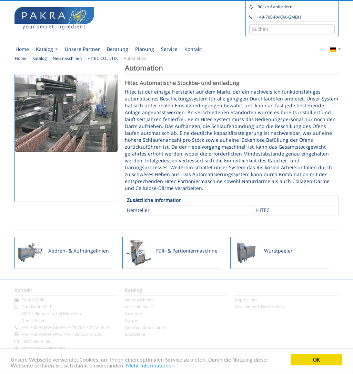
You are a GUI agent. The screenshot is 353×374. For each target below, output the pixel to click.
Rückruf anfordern (275, 7)
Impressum (246, 300)
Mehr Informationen (150, 366)
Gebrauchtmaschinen (145, 327)
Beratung (117, 49)
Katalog (47, 49)
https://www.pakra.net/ (43, 348)
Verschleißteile (139, 307)
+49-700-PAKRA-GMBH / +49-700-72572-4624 (65, 327)
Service (169, 49)
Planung (144, 49)
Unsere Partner (82, 49)
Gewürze (133, 314)
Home (22, 49)
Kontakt (193, 49)
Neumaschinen (67, 58)
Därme (131, 320)
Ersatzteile (135, 334)
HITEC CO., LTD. (103, 58)
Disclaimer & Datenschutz (260, 307)
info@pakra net (36, 341)
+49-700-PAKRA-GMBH (279, 17)
